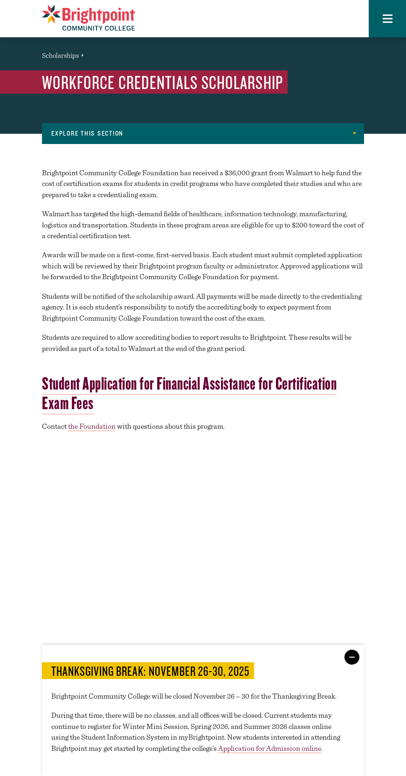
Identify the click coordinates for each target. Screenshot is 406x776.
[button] (387, 18)
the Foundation (92, 426)
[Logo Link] (88, 18)
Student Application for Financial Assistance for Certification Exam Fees (189, 393)
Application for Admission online (269, 748)
